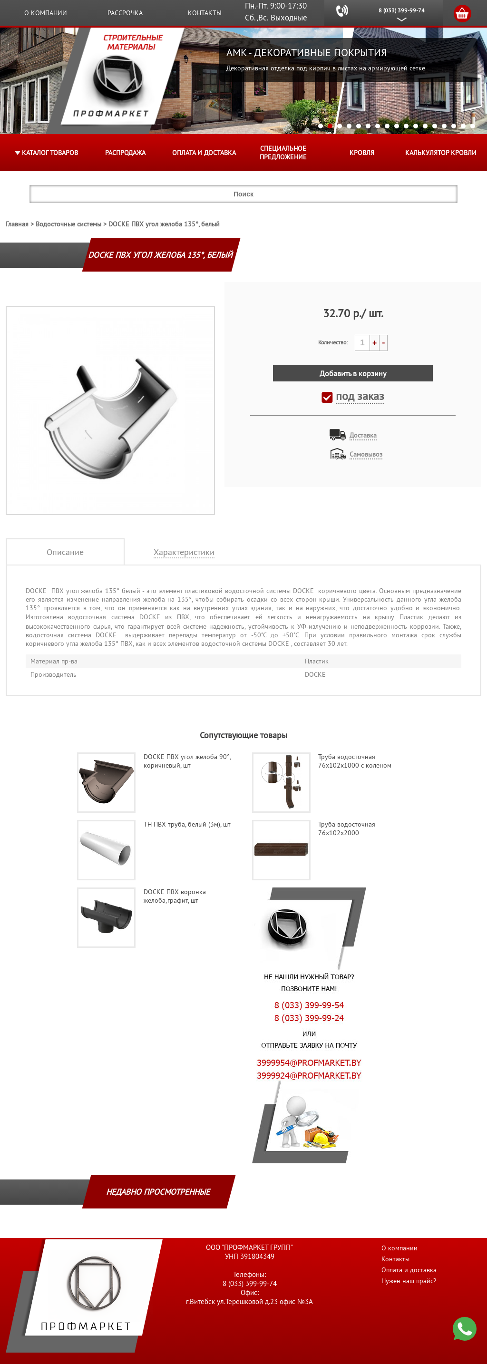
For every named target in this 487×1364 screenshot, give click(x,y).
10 (406, 126)
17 (472, 126)
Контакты (205, 13)
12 (425, 126)
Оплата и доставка (204, 152)
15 (453, 126)
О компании (45, 13)
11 (415, 126)
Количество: (333, 342)
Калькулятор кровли (441, 152)
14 (444, 126)
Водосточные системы (68, 224)
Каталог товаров (50, 152)
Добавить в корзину (353, 373)
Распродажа (125, 152)
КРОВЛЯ (362, 152)
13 (434, 126)
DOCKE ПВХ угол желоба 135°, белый (164, 224)
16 (463, 126)
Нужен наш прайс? (408, 1280)
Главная (17, 224)
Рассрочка (125, 13)
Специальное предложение (283, 152)
